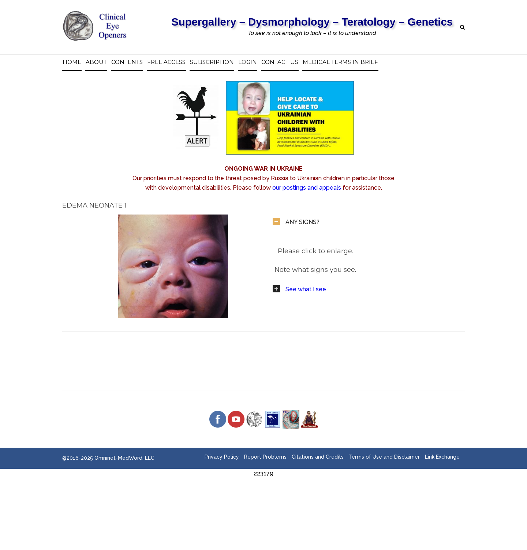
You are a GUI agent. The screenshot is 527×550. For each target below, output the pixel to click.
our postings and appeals (306, 187)
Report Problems (265, 457)
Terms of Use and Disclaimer (384, 457)
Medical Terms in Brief (340, 62)
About (96, 62)
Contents (127, 62)
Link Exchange (442, 457)
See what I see (305, 289)
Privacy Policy (222, 457)
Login (247, 62)
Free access (166, 62)
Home (72, 62)
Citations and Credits (318, 457)
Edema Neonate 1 (94, 205)
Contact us (279, 62)
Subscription (212, 62)
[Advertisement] (263, 494)
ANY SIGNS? (302, 222)
